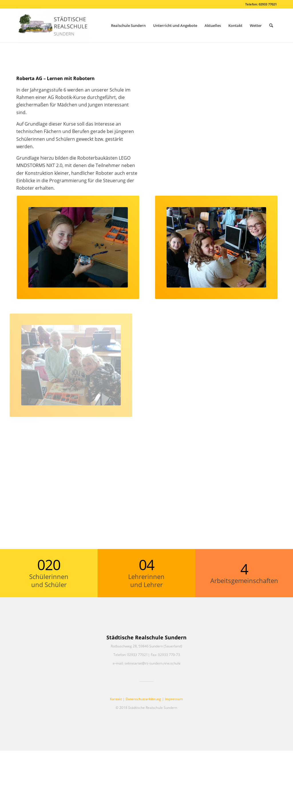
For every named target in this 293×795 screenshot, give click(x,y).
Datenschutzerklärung (143, 699)
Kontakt (116, 699)
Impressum (174, 699)
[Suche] (271, 25)
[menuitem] (128, 25)
